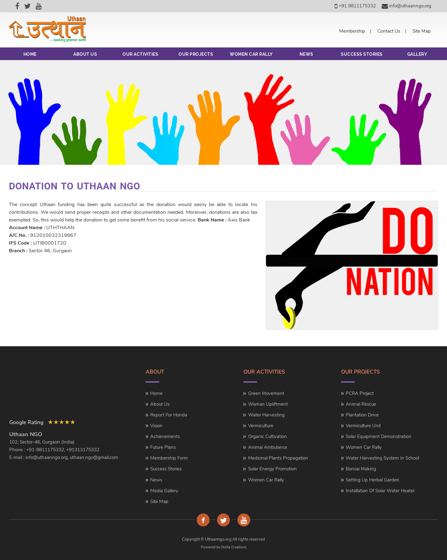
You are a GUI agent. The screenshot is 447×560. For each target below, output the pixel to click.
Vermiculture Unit (363, 426)
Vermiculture (260, 426)
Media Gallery (164, 491)
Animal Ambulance (267, 447)
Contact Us (388, 31)
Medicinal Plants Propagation (278, 458)
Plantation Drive (362, 415)
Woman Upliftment (268, 404)
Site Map (422, 31)
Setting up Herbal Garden (372, 480)
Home (156, 393)
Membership (352, 31)
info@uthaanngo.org (406, 6)
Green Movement (266, 393)
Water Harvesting (266, 415)
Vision (156, 426)
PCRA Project (360, 393)
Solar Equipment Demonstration (378, 436)
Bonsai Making (361, 469)
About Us (160, 404)
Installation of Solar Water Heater (380, 491)
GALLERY (417, 54)
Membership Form (169, 458)
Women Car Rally (266, 480)
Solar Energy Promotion (272, 469)
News (156, 480)
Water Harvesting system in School (382, 458)
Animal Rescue (361, 404)
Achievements (165, 436)
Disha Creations (233, 547)
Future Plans (163, 447)
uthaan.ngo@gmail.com (94, 457)
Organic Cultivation (267, 436)
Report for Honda (168, 415)
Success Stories (166, 469)
